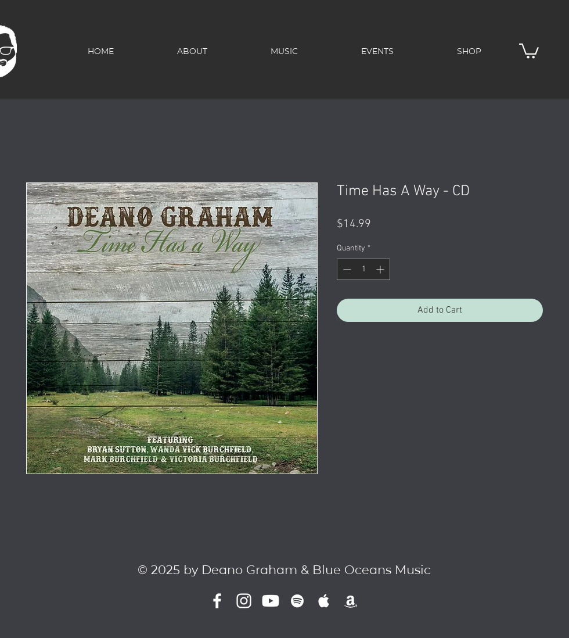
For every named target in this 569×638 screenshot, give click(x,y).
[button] (529, 50)
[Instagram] (244, 601)
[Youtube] (270, 601)
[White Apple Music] (324, 601)
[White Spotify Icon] (297, 601)
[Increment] (381, 269)
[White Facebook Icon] (217, 601)
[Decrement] (345, 269)
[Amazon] (351, 601)
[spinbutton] (363, 269)
